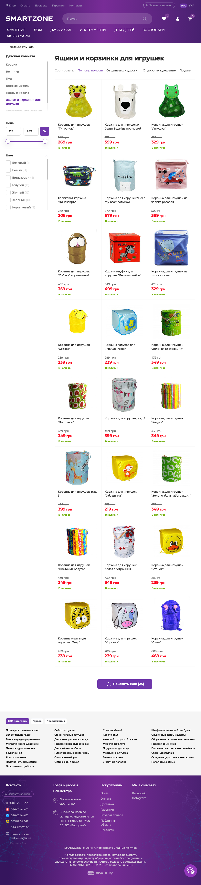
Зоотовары (154, 30)
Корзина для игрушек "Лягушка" (167, 126)
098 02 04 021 (19, 815)
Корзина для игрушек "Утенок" (167, 567)
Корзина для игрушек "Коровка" (120, 640)
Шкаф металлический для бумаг (171, 730)
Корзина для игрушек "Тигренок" (74, 126)
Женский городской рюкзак (120, 739)
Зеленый (18, 200)
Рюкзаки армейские (163, 743)
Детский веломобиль (67, 748)
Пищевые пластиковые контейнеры (173, 748)
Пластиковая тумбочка (20, 766)
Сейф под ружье (64, 730)
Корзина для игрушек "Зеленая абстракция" (167, 347)
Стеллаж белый (112, 730)
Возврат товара (111, 815)
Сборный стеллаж (162, 752)
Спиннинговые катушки (69, 734)
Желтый (17, 192)
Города (37, 721)
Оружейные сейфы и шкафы (168, 734)
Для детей (124, 30)
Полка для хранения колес (22, 730)
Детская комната (22, 47)
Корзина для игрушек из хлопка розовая (169, 200)
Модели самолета (114, 743)
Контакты (75, 5)
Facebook (138, 793)
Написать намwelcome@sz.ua (18, 836)
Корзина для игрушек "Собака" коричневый (74, 273)
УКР (191, 5)
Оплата (25, 5)
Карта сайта (18, 843)
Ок (45, 131)
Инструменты (93, 30)
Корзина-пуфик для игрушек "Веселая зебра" (123, 273)
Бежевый (18, 162)
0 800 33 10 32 (17, 803)
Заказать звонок (160, 5)
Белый (16, 170)
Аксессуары (18, 36)
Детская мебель (17, 86)
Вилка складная (113, 757)
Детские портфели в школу (71, 739)
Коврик (11, 64)
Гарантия (58, 5)
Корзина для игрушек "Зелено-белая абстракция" (171, 493)
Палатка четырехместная (21, 761)
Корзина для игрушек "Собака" (74, 347)
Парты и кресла (17, 93)
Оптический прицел (66, 761)
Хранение (16, 30)
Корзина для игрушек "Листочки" (74, 420)
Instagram (139, 798)
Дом (38, 30)
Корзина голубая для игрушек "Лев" (120, 347)
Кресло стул (110, 734)
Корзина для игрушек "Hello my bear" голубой (125, 200)
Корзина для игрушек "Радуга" (167, 420)
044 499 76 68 (20, 827)
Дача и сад (60, 30)
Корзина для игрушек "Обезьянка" (120, 493)
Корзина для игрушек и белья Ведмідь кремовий (123, 126)
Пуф (9, 78)
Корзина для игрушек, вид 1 (125, 418)
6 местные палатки (114, 761)
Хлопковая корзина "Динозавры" (72, 200)
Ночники (12, 71)
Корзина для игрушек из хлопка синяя (169, 273)
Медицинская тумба (115, 752)
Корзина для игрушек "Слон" (167, 640)
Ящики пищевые (16, 757)
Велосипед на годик (18, 734)
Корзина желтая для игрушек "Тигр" (72, 640)
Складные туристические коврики (172, 757)
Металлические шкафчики (22, 743)
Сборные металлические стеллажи (173, 739)
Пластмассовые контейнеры (71, 752)
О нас (104, 793)
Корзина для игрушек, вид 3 (77, 493)
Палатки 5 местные (163, 761)
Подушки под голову (116, 748)
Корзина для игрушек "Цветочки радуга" (74, 567)
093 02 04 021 (19, 821)
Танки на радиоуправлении (23, 739)
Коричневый (20, 207)
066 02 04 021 (19, 809)
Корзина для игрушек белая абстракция (120, 567)
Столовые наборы (65, 757)
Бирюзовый (20, 177)
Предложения (56, 721)
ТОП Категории (17, 721)
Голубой (17, 185)
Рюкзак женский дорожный (71, 743)
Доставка (41, 5)
